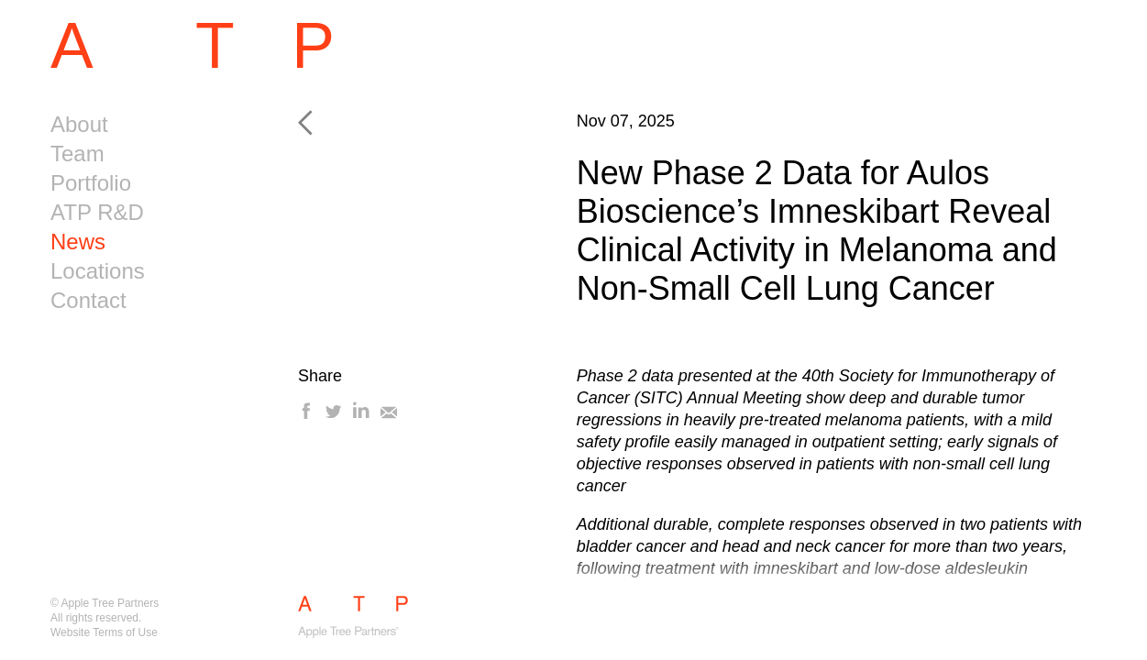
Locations (97, 270)
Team (77, 153)
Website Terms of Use (104, 632)
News (77, 241)
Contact (88, 300)
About (79, 124)
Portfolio (90, 182)
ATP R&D (97, 212)
